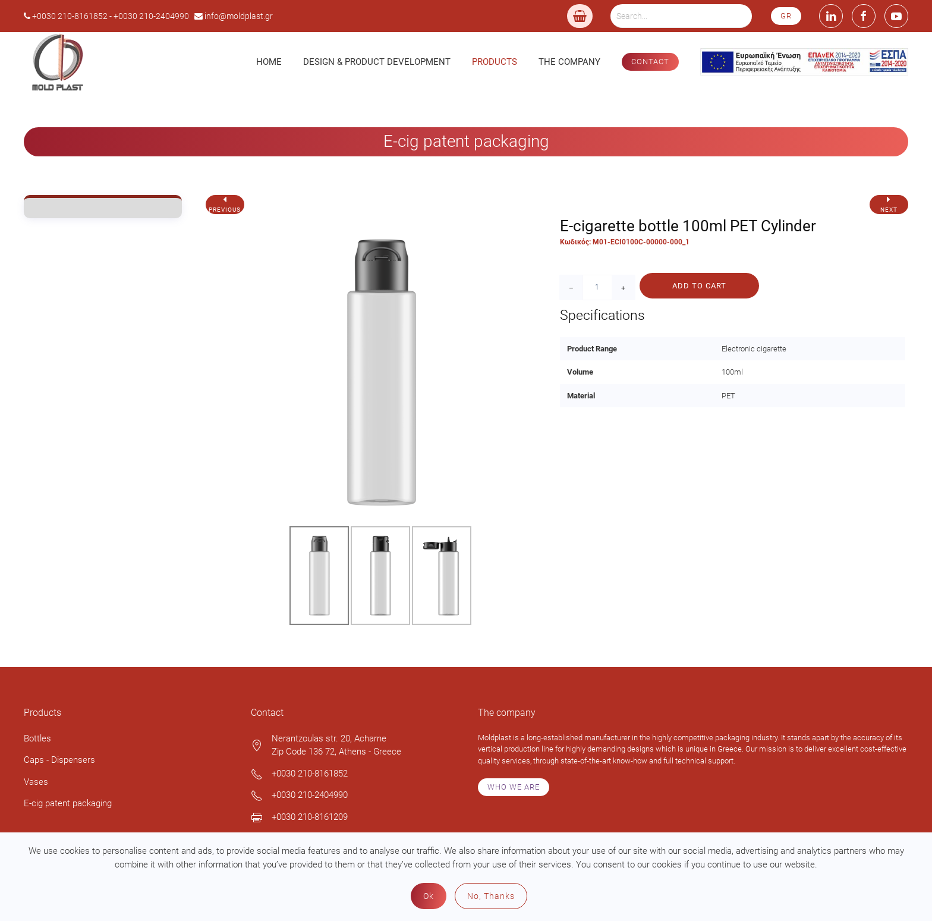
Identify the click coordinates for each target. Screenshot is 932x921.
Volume (580, 371)
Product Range (592, 348)
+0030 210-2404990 (310, 795)
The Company (569, 61)
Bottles (37, 738)
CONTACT (650, 61)
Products (494, 61)
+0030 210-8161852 (310, 773)
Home (269, 61)
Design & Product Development (377, 61)
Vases (36, 782)
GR (786, 15)
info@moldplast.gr (238, 16)
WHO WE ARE (513, 786)
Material (581, 395)
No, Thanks (491, 896)
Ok (428, 896)
